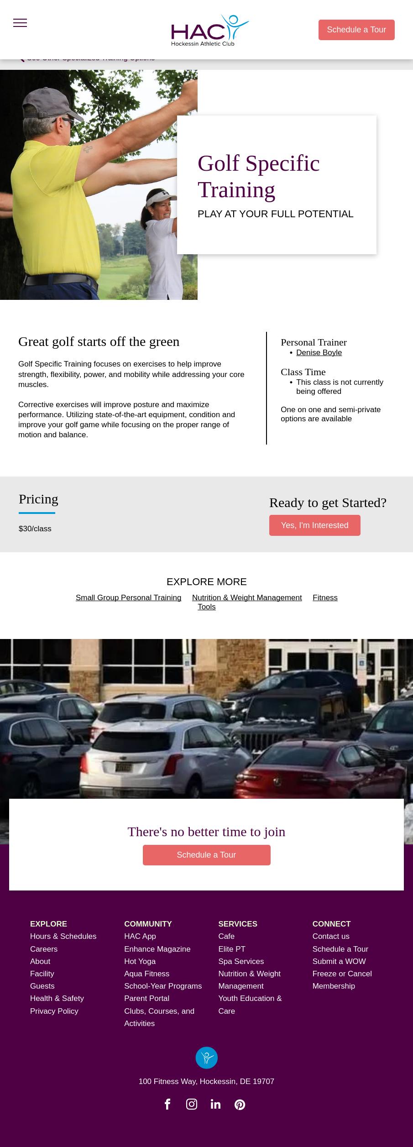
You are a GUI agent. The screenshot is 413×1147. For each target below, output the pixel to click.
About (40, 961)
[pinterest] (240, 1105)
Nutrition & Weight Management (247, 597)
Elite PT (232, 949)
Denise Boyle (319, 352)
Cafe (226, 936)
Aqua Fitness (146, 973)
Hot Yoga (140, 961)
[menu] (20, 23)
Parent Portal (146, 998)
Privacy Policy (54, 1011)
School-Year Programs (163, 986)
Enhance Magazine (157, 949)
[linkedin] (216, 1105)
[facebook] (167, 1105)
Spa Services (241, 961)
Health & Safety (57, 998)
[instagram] (191, 1105)
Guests (42, 986)
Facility (42, 973)
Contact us (331, 936)
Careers (44, 949)
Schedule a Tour (341, 949)
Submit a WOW (339, 961)
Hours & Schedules (63, 936)
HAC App (140, 936)
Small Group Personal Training (129, 597)
